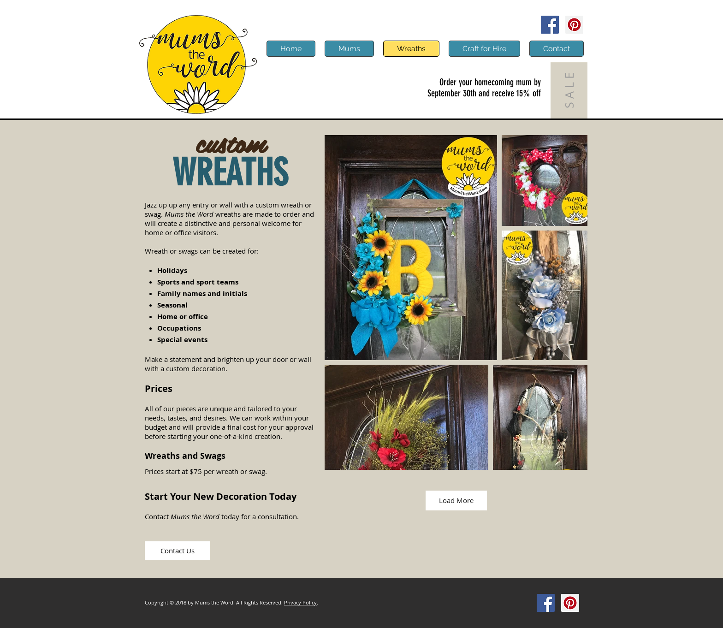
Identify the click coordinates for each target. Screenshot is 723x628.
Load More (456, 500)
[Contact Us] (177, 550)
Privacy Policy (300, 602)
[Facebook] (550, 25)
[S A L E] (569, 90)
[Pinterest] (574, 25)
